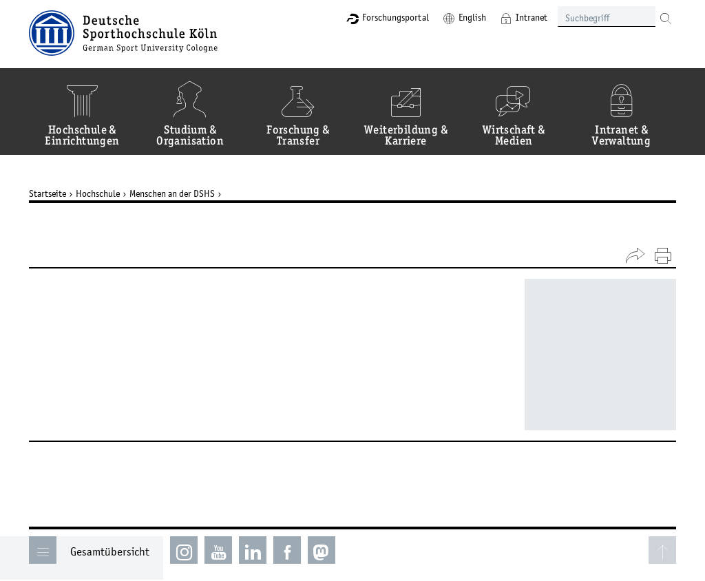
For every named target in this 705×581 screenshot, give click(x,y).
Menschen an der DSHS (172, 193)
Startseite (47, 193)
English (472, 17)
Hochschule (98, 193)
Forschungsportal (395, 17)
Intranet (531, 17)
